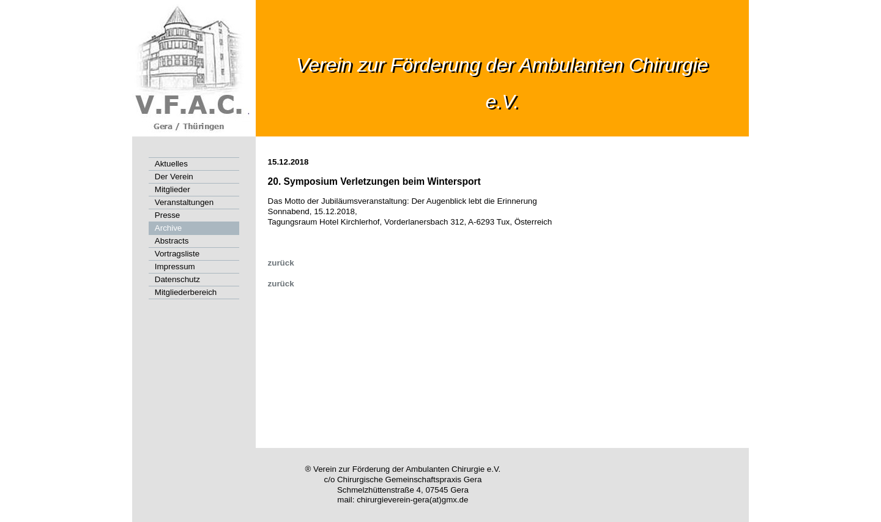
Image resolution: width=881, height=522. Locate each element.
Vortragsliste (177, 253)
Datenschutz (177, 279)
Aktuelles (171, 163)
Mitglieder (172, 189)
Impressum (175, 266)
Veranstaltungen (184, 202)
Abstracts (172, 240)
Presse (167, 215)
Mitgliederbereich (186, 292)
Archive (168, 228)
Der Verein (174, 176)
